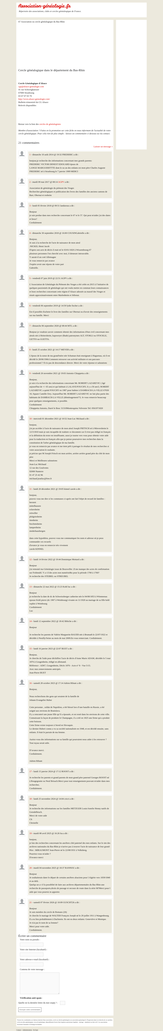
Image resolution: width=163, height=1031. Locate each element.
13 (30, 586)
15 (30, 648)
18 (30, 798)
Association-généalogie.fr (44, 6)
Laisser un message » (103, 146)
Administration (27, 1030)
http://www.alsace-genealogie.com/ (34, 99)
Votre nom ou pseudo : (30, 939)
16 (30, 683)
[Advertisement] (65, 44)
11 (30, 489)
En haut (35, 1030)
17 (30, 771)
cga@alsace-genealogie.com (31, 86)
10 (30, 418)
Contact (18, 1030)
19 (30, 833)
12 (30, 559)
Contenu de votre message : (32, 969)
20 (30, 868)
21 (30, 902)
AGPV (61, 182)
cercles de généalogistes (50, 124)
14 (30, 621)
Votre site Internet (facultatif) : (33, 949)
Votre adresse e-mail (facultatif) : (34, 959)
